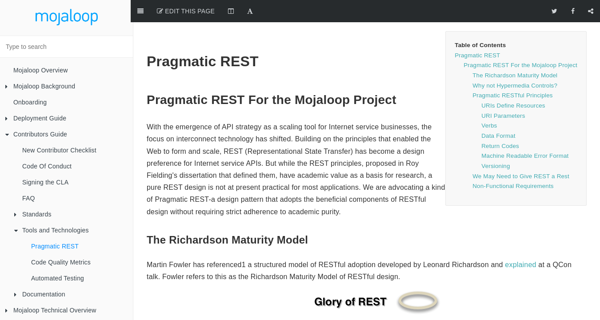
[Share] (590, 11)
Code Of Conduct (47, 166)
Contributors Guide (36, 134)
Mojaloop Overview (40, 70)
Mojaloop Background (40, 86)
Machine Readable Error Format (524, 133)
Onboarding (30, 102)
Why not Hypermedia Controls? (514, 63)
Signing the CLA (45, 182)
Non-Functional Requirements (512, 163)
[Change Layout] (233, 11)
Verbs (489, 103)
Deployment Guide (35, 118)
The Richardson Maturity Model (514, 53)
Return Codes (500, 123)
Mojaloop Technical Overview (50, 310)
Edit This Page (188, 11)
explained (520, 242)
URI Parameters (503, 93)
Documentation (39, 294)
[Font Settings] (252, 11)
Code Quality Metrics (61, 262)
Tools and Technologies (51, 230)
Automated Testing (57, 278)
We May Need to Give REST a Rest (520, 154)
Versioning (495, 143)
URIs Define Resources (513, 83)
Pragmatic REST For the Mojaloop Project (520, 43)
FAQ (28, 198)
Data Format (498, 113)
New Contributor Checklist (59, 150)
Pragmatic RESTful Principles (512, 73)
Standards (33, 214)
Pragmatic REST (55, 246)
